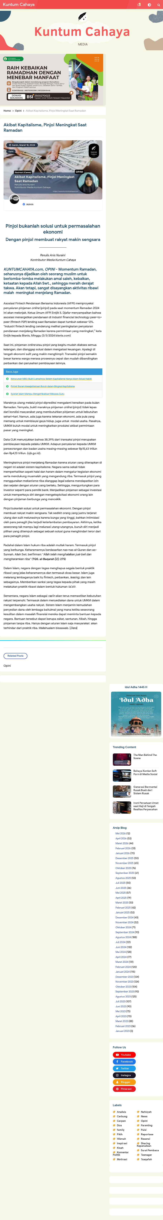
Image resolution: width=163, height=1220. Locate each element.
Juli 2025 (120, 882)
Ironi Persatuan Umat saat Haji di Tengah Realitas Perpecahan (145, 806)
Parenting (146, 1125)
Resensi (145, 1138)
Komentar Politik (121, 1153)
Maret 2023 (122, 1021)
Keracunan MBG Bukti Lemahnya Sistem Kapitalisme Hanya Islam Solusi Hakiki (51, 378)
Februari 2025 (123, 907)
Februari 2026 (123, 848)
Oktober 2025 (123, 868)
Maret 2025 (122, 902)
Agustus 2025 (123, 878)
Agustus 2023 (123, 996)
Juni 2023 (121, 1006)
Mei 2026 (121, 833)
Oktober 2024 (123, 927)
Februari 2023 (123, 1026)
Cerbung (122, 1116)
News (144, 1116)
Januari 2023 (123, 1031)
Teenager (146, 1154)
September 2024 (125, 932)
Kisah (120, 1147)
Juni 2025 (121, 887)
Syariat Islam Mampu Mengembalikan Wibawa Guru (37, 393)
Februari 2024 (123, 966)
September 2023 (125, 991)
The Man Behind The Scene (145, 756)
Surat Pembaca (150, 1150)
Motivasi (122, 1159)
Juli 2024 (120, 942)
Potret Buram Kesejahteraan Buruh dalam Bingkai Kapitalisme (43, 386)
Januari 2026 (123, 853)
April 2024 (121, 957)
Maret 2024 (122, 961)
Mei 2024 (121, 952)
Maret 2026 (122, 843)
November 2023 (124, 981)
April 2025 (121, 897)
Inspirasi (122, 1143)
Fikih (120, 1134)
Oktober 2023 (123, 986)
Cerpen (121, 1120)
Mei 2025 (121, 892)
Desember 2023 (124, 976)
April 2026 (121, 838)
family (120, 1129)
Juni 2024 (121, 947)
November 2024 (124, 922)
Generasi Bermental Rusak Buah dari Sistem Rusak (145, 790)
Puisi (144, 1129)
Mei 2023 (121, 1011)
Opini (10, 151)
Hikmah (121, 1138)
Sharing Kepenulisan (144, 1144)
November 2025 (124, 863)
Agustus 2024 (123, 937)
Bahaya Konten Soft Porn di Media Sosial (145, 772)
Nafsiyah (146, 1111)
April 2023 (121, 1016)
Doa (119, 1125)
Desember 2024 (124, 917)
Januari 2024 (123, 971)
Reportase (147, 1134)
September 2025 (125, 873)
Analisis (121, 1111)
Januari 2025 (123, 912)
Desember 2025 (124, 858)
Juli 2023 (120, 1001)
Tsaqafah (146, 1159)
